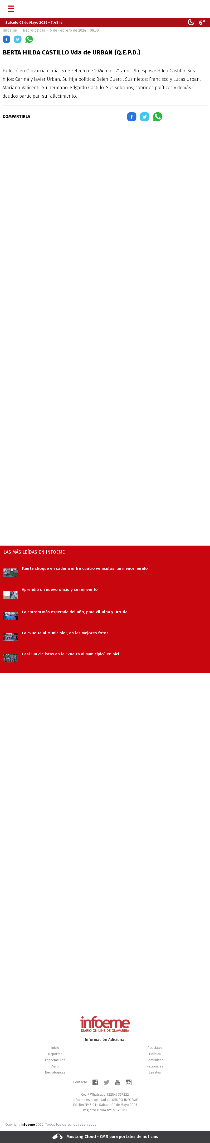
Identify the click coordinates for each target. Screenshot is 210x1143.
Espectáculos (55, 1060)
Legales (155, 1072)
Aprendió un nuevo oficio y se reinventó (60, 589)
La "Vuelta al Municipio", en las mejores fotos (65, 633)
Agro (55, 1066)
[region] (105, 171)
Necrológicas (55, 1072)
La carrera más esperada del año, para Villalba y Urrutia (75, 612)
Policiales (155, 1048)
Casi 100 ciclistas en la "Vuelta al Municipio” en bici (70, 654)
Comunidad (154, 1060)
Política (155, 1054)
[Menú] (11, 7)
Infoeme (10, 30)
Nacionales (154, 1066)
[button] (6, 40)
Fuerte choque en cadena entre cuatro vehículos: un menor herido (85, 568)
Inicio (55, 1048)
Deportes (55, 1054)
